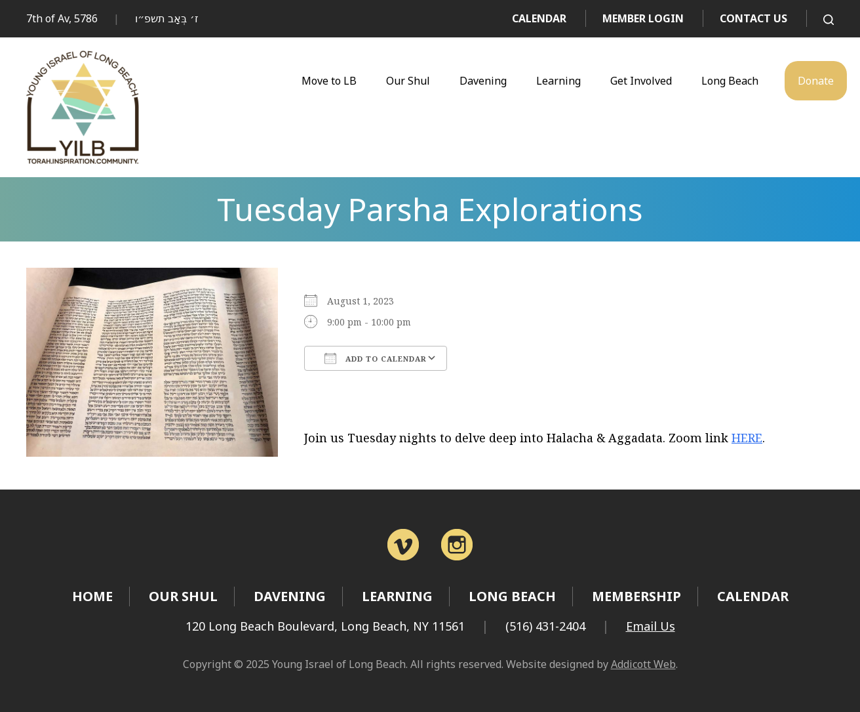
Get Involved (641, 80)
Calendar (539, 18)
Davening (483, 80)
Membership (636, 596)
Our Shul (408, 80)
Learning (558, 80)
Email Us (650, 626)
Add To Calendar (375, 358)
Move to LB (329, 80)
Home (92, 596)
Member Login (643, 18)
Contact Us (753, 18)
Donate (816, 80)
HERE (747, 438)
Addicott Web (643, 664)
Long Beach (729, 80)
